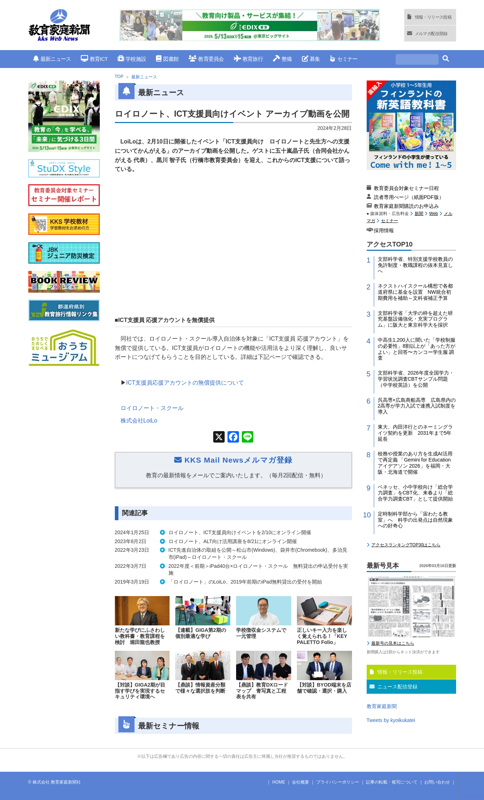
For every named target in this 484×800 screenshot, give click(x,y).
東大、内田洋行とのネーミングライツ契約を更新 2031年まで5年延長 (415, 433)
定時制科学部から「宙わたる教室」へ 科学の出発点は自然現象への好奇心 (415, 520)
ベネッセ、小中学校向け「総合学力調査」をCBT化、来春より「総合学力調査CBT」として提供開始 (415, 493)
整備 (282, 59)
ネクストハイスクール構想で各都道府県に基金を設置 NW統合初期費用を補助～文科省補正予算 (415, 292)
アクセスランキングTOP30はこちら (406, 544)
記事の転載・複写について (391, 782)
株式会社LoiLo (139, 421)
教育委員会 (206, 59)
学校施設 (132, 59)
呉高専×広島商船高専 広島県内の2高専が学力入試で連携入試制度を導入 (417, 406)
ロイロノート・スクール (152, 408)
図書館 (167, 59)
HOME (278, 782)
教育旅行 (248, 59)
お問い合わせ (437, 782)
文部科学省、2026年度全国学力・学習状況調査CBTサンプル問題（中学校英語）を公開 (416, 379)
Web (433, 213)
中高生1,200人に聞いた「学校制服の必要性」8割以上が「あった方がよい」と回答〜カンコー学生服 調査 (417, 349)
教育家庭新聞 (382, 706)
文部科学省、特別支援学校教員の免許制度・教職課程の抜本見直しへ (415, 265)
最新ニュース (52, 59)
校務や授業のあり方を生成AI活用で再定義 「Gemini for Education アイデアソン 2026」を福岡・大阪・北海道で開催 (415, 462)
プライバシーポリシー (337, 782)
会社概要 (300, 782)
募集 (311, 59)
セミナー (343, 59)
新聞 (419, 213)
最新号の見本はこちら (392, 643)
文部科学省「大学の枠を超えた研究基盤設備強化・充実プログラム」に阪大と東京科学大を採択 (415, 319)
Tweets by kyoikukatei (391, 720)
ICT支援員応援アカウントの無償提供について (185, 383)
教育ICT (94, 59)
